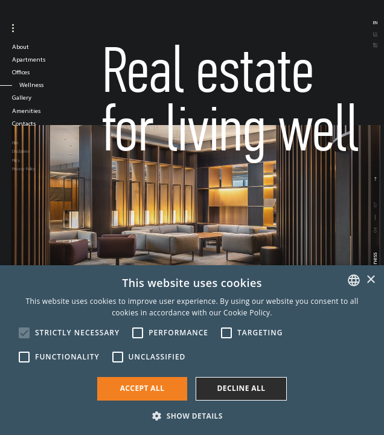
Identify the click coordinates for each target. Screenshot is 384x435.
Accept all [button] (142, 388)
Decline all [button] (241, 388)
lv (375, 33)
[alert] (192, 350)
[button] (192, 415)
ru (375, 44)
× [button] (370, 280)
